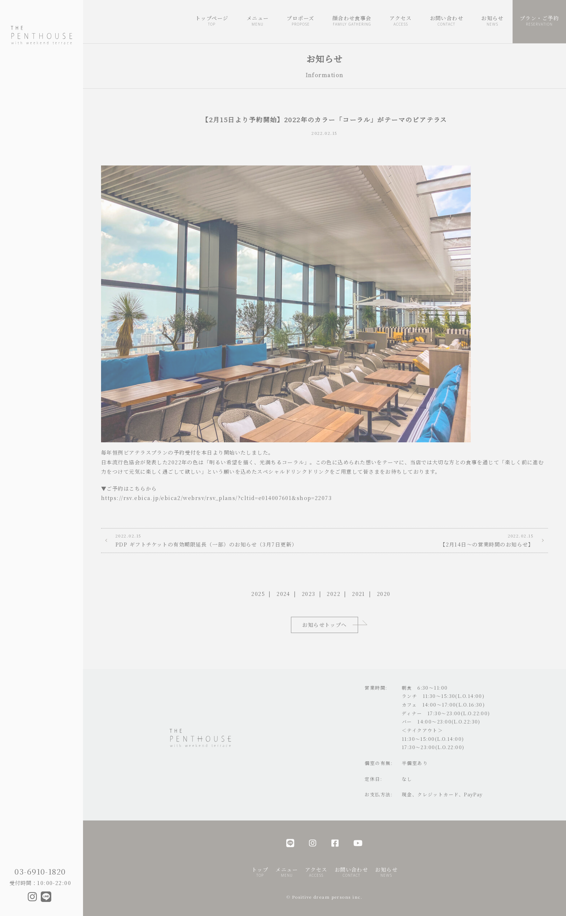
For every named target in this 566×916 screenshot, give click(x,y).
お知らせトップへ (324, 624)
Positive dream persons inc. (327, 897)
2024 (283, 593)
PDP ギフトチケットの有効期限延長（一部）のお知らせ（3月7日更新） (213, 540)
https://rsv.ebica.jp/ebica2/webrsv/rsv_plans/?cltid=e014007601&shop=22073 (216, 497)
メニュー (258, 21)
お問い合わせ (446, 21)
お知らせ (492, 21)
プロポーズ (300, 21)
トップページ (211, 21)
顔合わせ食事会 (351, 21)
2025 (258, 593)
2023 (308, 593)
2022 (333, 593)
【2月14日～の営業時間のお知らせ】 (436, 540)
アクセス (400, 21)
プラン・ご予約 (539, 21)
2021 (358, 593)
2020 (384, 593)
